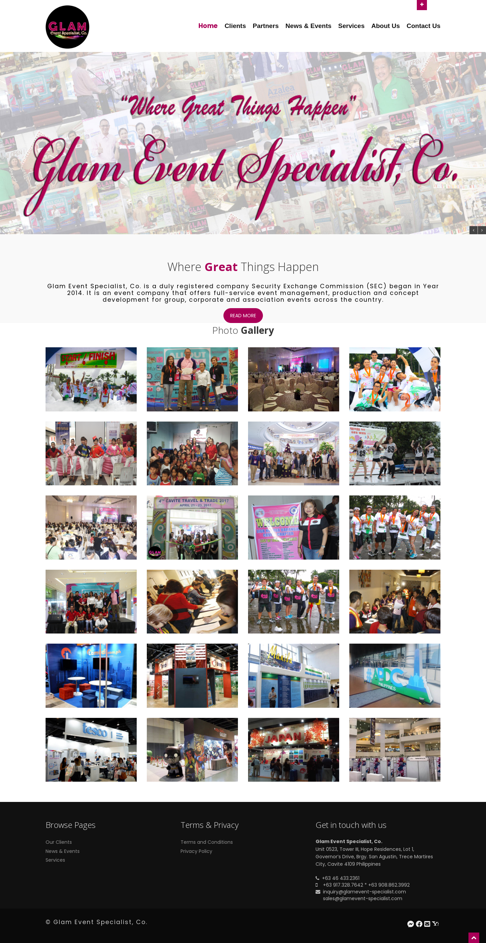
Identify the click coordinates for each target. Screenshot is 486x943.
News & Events (308, 25)
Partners (266, 25)
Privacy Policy (196, 851)
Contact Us (423, 25)
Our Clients (59, 842)
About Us (385, 25)
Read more (243, 315)
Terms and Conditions (207, 842)
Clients (235, 25)
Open (422, 4)
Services (351, 25)
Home (208, 25)
